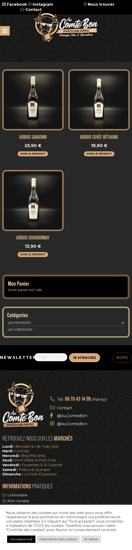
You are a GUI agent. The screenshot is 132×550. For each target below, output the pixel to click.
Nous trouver (101, 4)
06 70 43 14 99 (78, 399)
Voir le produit (33, 153)
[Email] (51, 357)
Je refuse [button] (91, 539)
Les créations (20, 329)
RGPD (122, 357)
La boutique (17, 495)
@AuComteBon (72, 416)
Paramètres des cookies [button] (58, 539)
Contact (33, 9)
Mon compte (18, 501)
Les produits (66, 323)
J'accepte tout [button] (21, 539)
